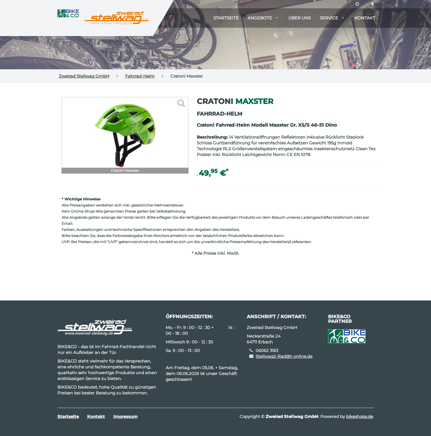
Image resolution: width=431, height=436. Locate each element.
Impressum (125, 416)
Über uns (299, 18)
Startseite (226, 18)
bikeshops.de (359, 416)
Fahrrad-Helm (140, 76)
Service (329, 18)
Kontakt (365, 18)
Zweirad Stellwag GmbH (84, 76)
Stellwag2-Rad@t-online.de (284, 356)
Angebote (260, 18)
